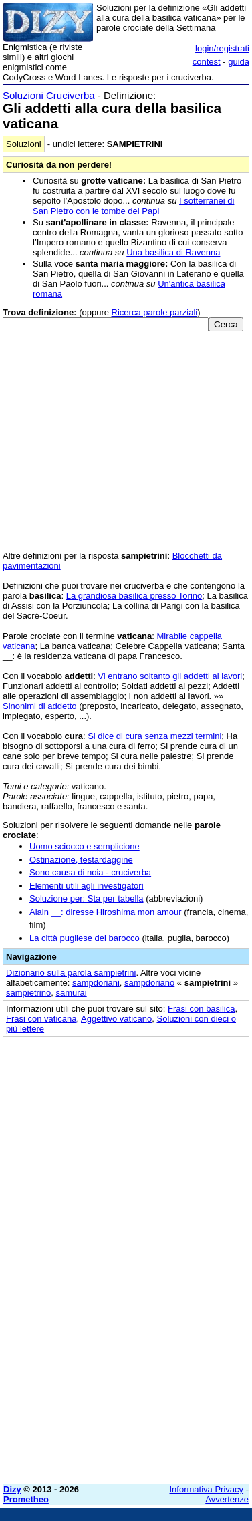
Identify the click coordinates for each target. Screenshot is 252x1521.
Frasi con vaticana (41, 1019)
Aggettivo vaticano (116, 1019)
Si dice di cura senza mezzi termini (154, 736)
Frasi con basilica (201, 1009)
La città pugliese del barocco (84, 938)
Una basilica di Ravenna (173, 252)
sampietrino (28, 993)
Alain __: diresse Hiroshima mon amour (105, 912)
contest (207, 62)
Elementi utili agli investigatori (86, 886)
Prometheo (26, 1499)
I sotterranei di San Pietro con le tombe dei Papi (133, 206)
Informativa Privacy (207, 1489)
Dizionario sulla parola (71, 973)
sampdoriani (96, 983)
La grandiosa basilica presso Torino (134, 596)
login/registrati (222, 48)
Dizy (12, 1489)
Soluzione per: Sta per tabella (86, 898)
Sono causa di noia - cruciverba (90, 872)
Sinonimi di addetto (40, 706)
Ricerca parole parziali (155, 312)
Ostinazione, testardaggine (81, 860)
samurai (70, 993)
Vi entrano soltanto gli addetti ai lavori (170, 676)
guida (238, 62)
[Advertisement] (126, 1348)
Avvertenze (227, 1499)
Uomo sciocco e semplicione (84, 846)
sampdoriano (149, 983)
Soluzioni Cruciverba (49, 95)
